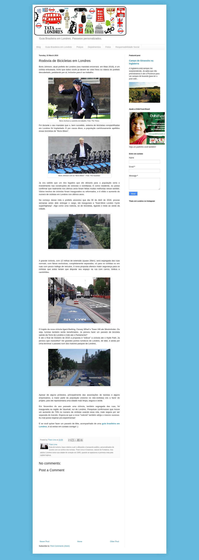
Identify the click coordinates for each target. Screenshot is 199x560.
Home (79, 541)
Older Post (114, 541)
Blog (38, 47)
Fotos (108, 47)
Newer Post (44, 541)
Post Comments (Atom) (60, 546)
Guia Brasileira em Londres (58, 47)
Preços (79, 47)
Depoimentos (94, 47)
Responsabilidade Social (127, 47)
